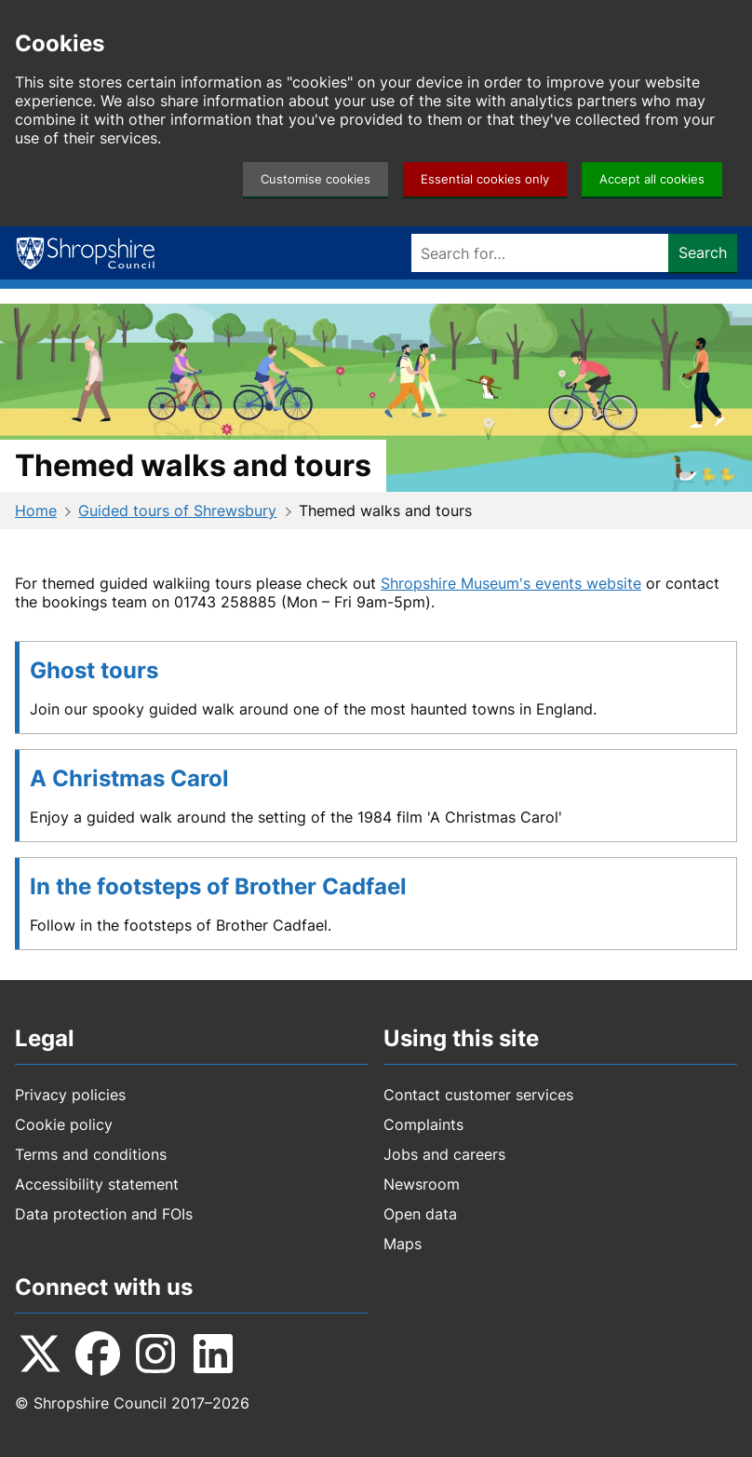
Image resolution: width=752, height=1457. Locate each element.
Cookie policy (64, 1124)
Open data (420, 1214)
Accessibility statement (97, 1184)
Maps (402, 1243)
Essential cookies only (485, 179)
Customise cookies (315, 179)
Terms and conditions (91, 1154)
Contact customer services (478, 1094)
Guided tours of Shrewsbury (177, 510)
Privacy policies (70, 1094)
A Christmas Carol (129, 778)
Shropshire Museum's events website (511, 583)
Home (36, 510)
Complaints (423, 1124)
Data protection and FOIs (104, 1214)
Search (702, 252)
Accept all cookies (652, 179)
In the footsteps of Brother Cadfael (218, 886)
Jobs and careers (444, 1154)
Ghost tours (94, 670)
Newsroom (421, 1184)
